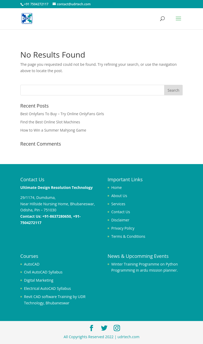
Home (116, 187)
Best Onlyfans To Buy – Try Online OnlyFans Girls (62, 113)
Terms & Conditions (128, 236)
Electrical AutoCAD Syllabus (47, 288)
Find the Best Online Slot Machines (50, 121)
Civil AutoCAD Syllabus (43, 272)
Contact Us (120, 211)
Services (118, 203)
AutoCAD (32, 264)
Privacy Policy (122, 228)
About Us (119, 195)
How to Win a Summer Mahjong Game (53, 130)
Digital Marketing (38, 280)
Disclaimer (120, 219)
